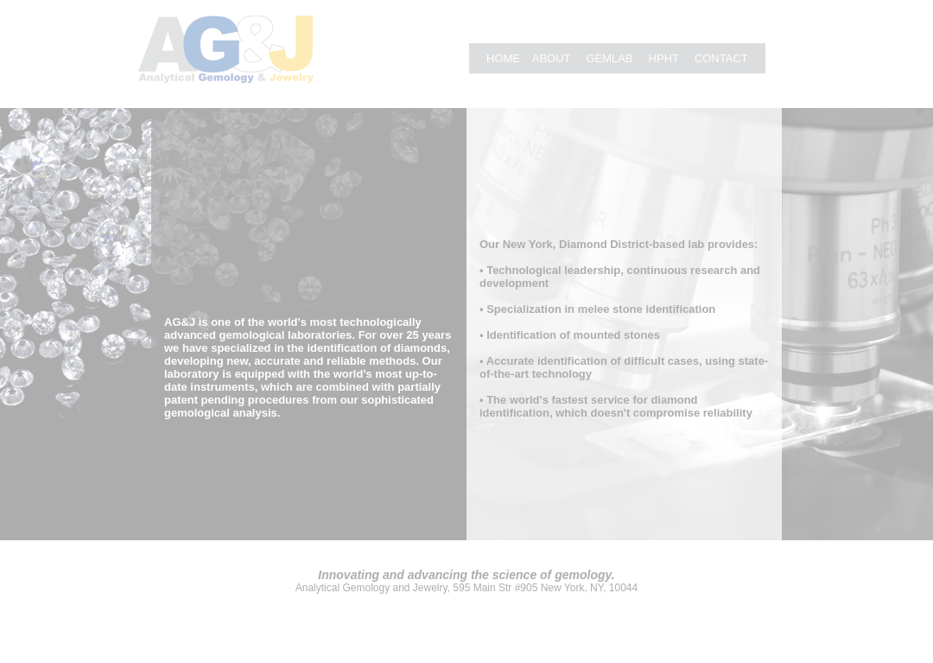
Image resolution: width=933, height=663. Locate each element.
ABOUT (551, 58)
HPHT (663, 58)
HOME (503, 58)
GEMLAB (611, 58)
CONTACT (721, 58)
